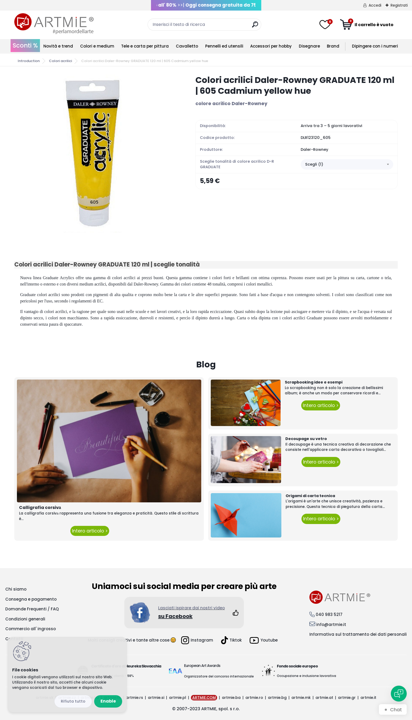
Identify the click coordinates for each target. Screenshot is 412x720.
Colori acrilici (60, 60)
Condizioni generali (25, 619)
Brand (333, 46)
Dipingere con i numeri (375, 46)
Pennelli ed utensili (224, 46)
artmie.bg (277, 697)
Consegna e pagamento (31, 599)
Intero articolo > (90, 531)
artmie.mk (301, 697)
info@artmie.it (331, 624)
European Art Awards (202, 665)
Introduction (29, 60)
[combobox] (347, 164)
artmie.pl (177, 697)
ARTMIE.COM (204, 697)
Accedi (375, 5)
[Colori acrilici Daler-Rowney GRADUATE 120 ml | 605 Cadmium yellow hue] (96, 153)
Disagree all (73, 701)
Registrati (399, 5)
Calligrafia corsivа (40, 507)
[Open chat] (399, 694)
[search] (255, 26)
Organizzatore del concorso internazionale (219, 676)
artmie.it (368, 697)
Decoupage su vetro (306, 438)
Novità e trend (58, 46)
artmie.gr (347, 697)
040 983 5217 (329, 614)
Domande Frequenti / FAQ (32, 609)
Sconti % (25, 45)
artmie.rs (134, 697)
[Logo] (54, 24)
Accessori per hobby (271, 46)
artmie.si (156, 697)
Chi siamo (15, 589)
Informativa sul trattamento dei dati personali (358, 634)
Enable (108, 701)
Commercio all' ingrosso (30, 629)
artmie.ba (231, 697)
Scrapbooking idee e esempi (313, 382)
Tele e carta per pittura (145, 46)
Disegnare (309, 46)
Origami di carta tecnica (310, 495)
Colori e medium (97, 46)
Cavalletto (187, 46)
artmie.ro (254, 697)
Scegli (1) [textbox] (314, 164)
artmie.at (324, 697)
